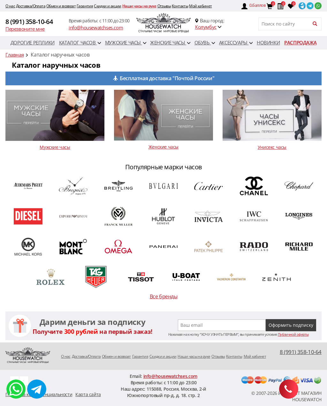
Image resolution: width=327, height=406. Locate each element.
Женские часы (170, 42)
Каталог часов (80, 42)
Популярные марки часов (163, 167)
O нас (10, 6)
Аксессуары (236, 42)
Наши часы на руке (139, 6)
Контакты (180, 6)
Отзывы (164, 6)
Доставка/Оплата (30, 6)
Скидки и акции (107, 6)
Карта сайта (88, 394)
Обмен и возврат (61, 6)
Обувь (204, 42)
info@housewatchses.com (96, 27)
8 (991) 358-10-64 (29, 21)
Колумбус (206, 27)
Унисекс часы (272, 147)
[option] (163, 232)
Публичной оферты (293, 334)
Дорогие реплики (33, 42)
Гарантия (85, 6)
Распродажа (300, 42)
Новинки (268, 42)
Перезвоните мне (25, 29)
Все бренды (164, 296)
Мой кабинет (200, 6)
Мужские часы (125, 42)
